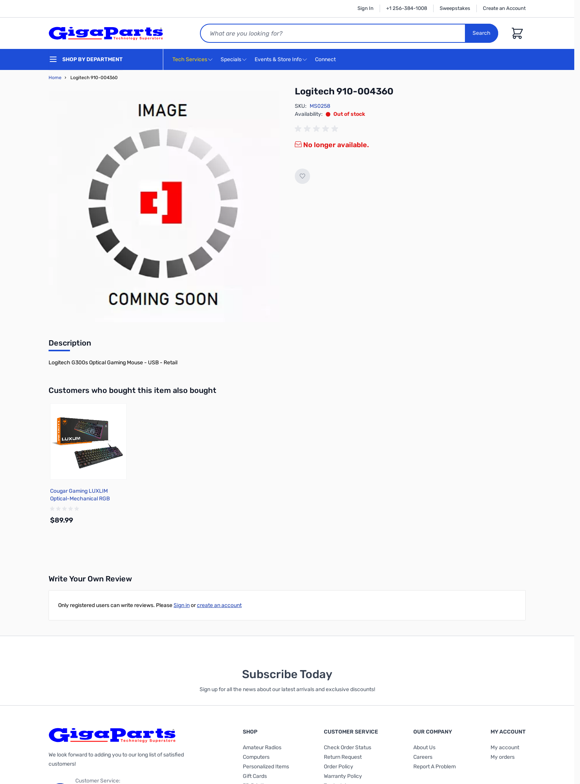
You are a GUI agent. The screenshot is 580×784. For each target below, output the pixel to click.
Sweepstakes (455, 8)
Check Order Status (347, 747)
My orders (503, 757)
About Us (424, 747)
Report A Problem (434, 766)
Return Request (343, 757)
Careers (422, 757)
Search (482, 33)
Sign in (182, 605)
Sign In (365, 8)
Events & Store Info (278, 59)
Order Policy (338, 766)
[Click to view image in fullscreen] (164, 206)
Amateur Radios (262, 747)
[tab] (70, 345)
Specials (231, 59)
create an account (219, 605)
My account (505, 747)
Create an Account (504, 8)
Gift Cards (255, 776)
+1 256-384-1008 (406, 8)
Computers (256, 757)
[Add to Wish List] (302, 176)
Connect (326, 59)
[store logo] (106, 33)
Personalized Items (266, 766)
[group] (318, 128)
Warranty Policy (343, 776)
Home (55, 77)
